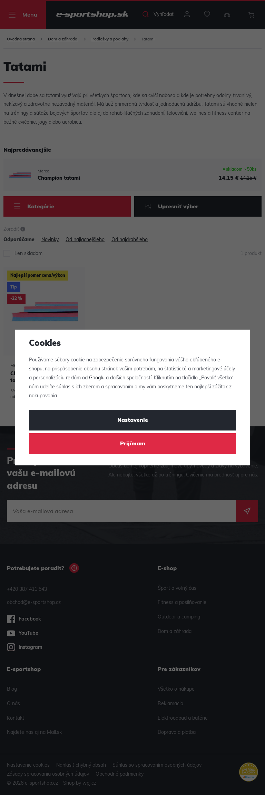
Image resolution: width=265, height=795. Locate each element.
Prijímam (132, 444)
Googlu (97, 378)
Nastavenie (132, 420)
